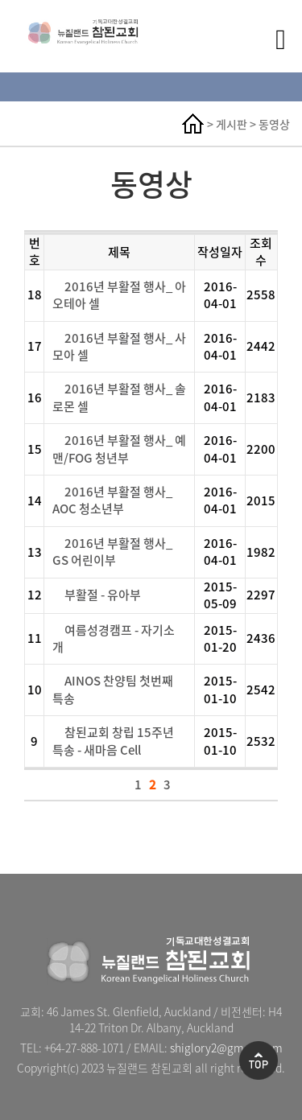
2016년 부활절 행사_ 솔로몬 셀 (119, 397)
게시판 (231, 124)
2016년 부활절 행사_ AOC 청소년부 (112, 500)
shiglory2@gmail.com (226, 1048)
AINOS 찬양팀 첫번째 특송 (112, 689)
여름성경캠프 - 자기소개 (113, 638)
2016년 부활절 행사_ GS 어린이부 (112, 551)
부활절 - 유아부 (102, 594)
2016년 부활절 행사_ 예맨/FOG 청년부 (119, 448)
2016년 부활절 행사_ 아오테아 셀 (119, 295)
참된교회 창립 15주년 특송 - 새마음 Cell (113, 740)
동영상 (274, 124)
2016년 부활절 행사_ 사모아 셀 (119, 346)
